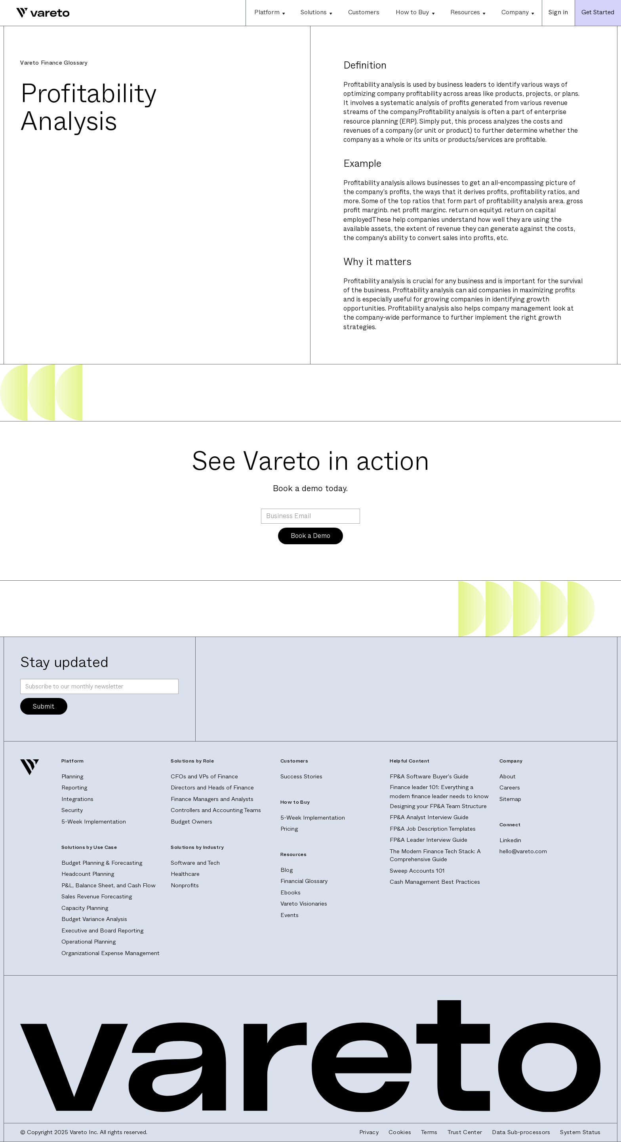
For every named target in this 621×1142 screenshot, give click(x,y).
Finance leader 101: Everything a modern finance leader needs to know (439, 792)
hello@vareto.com (523, 851)
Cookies (400, 1132)
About (507, 776)
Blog (286, 870)
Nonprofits (185, 885)
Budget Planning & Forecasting (101, 863)
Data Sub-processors (521, 1132)
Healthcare (185, 874)
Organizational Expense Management (110, 953)
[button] (269, 13)
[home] (35, 13)
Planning (72, 776)
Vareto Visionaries (303, 904)
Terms (429, 1132)
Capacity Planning (84, 908)
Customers (363, 12)
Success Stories (301, 776)
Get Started (597, 12)
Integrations (77, 799)
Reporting (74, 788)
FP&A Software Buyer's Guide (429, 776)
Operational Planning (88, 942)
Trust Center (465, 1132)
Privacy (369, 1132)
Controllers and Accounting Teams (216, 810)
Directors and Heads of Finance (212, 788)
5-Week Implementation (93, 822)
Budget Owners (191, 822)
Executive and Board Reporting (102, 931)
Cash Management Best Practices (435, 882)
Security (72, 810)
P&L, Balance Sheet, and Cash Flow (108, 885)
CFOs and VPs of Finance (204, 776)
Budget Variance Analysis (94, 919)
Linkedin (510, 840)
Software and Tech (195, 863)
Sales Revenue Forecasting (96, 896)
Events (289, 915)
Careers (509, 788)
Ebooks (290, 892)
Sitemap (510, 799)
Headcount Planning (87, 874)
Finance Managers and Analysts (212, 799)
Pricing (289, 829)
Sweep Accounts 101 (417, 871)
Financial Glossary (304, 881)
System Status (580, 1132)
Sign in (558, 12)
